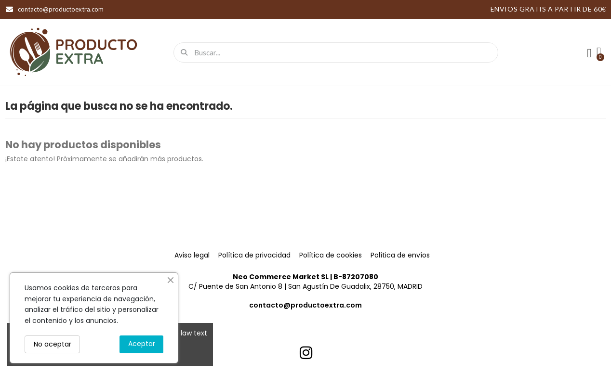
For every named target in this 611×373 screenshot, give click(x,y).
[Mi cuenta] (589, 53)
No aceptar (52, 344)
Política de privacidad (254, 255)
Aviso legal (192, 255)
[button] (599, 52)
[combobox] (338, 52)
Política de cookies (330, 255)
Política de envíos (400, 255)
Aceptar (141, 343)
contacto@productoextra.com (305, 305)
